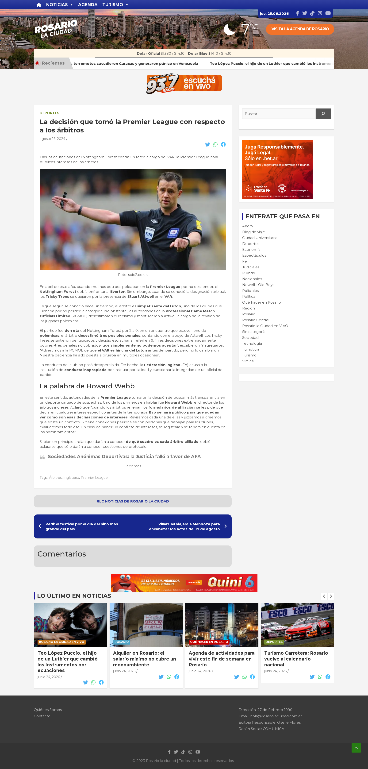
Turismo (249, 355)
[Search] (323, 113)
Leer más (132, 466)
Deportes (49, 113)
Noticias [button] (59, 4)
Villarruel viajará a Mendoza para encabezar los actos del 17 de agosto (184, 526)
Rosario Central (255, 320)
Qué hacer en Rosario (261, 302)
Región (248, 308)
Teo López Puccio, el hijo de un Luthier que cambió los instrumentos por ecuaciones (68, 661)
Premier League (94, 477)
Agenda (88, 4)
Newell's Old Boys (258, 284)
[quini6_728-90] (184, 576)
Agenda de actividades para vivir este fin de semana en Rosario (222, 658)
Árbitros (55, 477)
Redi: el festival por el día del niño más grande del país (82, 526)
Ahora (247, 226)
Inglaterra (71, 477)
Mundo (248, 273)
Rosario (248, 314)
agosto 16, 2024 (52, 139)
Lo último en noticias (74, 595)
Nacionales (252, 279)
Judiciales (250, 267)
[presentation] (324, 596)
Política (248, 296)
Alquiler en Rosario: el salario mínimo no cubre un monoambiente (144, 658)
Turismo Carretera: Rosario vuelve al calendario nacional (296, 658)
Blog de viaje (253, 232)
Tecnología (252, 343)
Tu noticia (250, 349)
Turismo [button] (115, 4)
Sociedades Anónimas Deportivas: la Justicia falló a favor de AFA (124, 456)
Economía (251, 249)
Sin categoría (253, 331)
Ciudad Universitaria (259, 238)
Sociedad (250, 337)
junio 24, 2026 (49, 677)
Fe (244, 261)
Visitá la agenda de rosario (300, 29)
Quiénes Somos (48, 709)
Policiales (250, 290)
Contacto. (42, 716)
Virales (247, 361)
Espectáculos (254, 255)
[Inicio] (39, 4)
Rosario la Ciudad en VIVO (265, 326)
